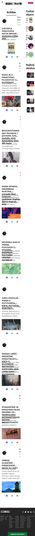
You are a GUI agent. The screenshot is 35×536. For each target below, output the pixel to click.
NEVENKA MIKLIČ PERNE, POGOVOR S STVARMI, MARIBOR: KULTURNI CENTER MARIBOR (11, 245)
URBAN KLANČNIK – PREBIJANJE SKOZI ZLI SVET (10, 463)
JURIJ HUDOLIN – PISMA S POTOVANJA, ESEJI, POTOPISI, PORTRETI (11, 300)
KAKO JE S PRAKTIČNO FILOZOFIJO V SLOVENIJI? (9, 77)
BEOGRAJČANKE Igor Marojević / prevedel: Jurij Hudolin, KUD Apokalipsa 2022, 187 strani (10, 133)
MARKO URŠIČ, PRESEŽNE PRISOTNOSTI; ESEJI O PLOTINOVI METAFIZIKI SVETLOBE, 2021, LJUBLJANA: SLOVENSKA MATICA (10, 356)
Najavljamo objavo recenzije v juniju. (9, 38)
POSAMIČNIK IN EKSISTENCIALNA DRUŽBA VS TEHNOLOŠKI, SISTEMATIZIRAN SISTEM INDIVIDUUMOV (11, 409)
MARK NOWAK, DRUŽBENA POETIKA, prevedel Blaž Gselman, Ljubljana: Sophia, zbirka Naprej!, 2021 (11, 189)
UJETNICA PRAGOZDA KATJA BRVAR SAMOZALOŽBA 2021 (10, 31)
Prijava (30, 2)
